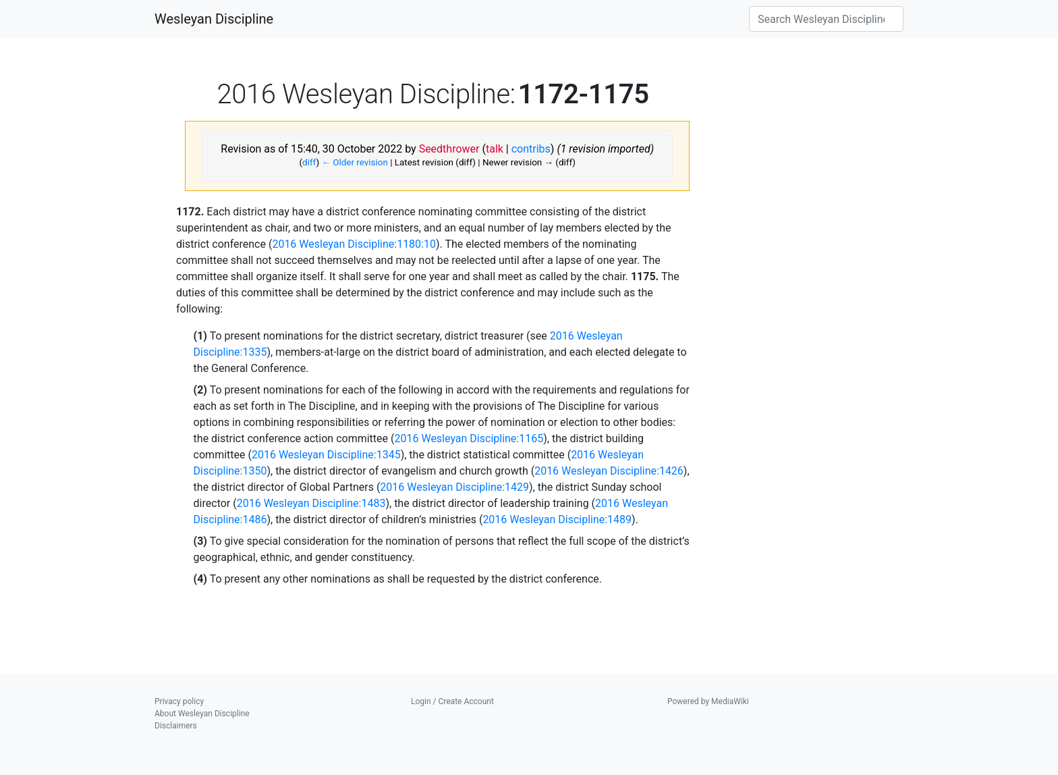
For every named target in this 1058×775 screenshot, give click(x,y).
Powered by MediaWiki (708, 701)
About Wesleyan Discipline (202, 713)
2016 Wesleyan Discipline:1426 (609, 470)
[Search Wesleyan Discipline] (826, 19)
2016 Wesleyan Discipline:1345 (326, 454)
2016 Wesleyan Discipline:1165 (468, 438)
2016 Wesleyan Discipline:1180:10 (354, 244)
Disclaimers (176, 725)
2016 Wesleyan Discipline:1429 (454, 487)
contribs (531, 148)
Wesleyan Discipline (214, 19)
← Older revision (354, 162)
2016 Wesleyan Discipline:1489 (557, 519)
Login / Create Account (452, 701)
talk (494, 148)
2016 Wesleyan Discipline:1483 (311, 503)
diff (309, 162)
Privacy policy (179, 701)
